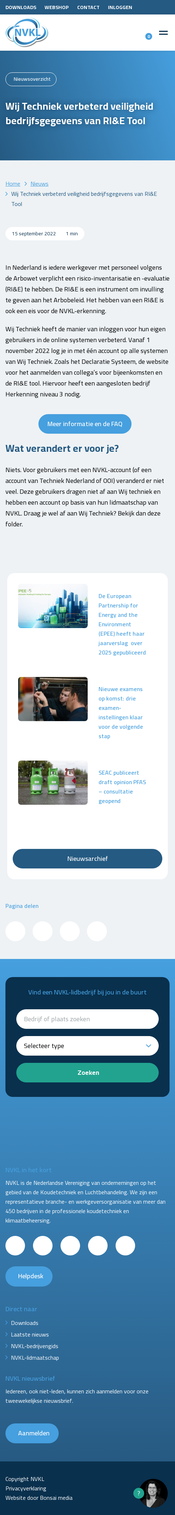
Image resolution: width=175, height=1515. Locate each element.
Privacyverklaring (25, 1488)
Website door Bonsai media (38, 1497)
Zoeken (88, 1072)
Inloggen (120, 7)
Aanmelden (34, 1433)
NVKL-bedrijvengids (34, 1346)
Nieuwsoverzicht (32, 79)
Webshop (57, 7)
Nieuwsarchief (87, 858)
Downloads (20, 7)
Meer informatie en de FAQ (84, 424)
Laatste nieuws (30, 1334)
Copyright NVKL (24, 1478)
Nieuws (39, 183)
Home (12, 183)
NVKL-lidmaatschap (35, 1357)
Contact (88, 7)
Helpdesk (30, 1276)
